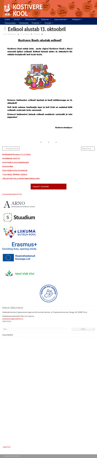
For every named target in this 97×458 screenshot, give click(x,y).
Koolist (17, 19)
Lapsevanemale (60, 19)
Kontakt (48, 23)
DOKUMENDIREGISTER (12, 194)
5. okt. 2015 (24, 34)
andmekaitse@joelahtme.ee (12, 319)
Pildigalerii (76, 19)
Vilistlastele (23, 23)
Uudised (37, 34)
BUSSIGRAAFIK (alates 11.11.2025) (16, 154)
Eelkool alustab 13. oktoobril (37, 29)
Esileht (7, 19)
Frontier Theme (87, 456)
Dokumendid (30, 19)
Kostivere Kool (9, 34)
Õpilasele (45, 19)
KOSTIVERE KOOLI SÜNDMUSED (15, 162)
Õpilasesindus (10, 23)
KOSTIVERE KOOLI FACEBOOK (14, 171)
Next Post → (88, 148)
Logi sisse (6, 447)
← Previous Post (10, 148)
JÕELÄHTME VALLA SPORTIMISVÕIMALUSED (21, 179)
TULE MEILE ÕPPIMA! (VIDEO (14, 174)
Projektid (35, 23)
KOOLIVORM (7, 166)
